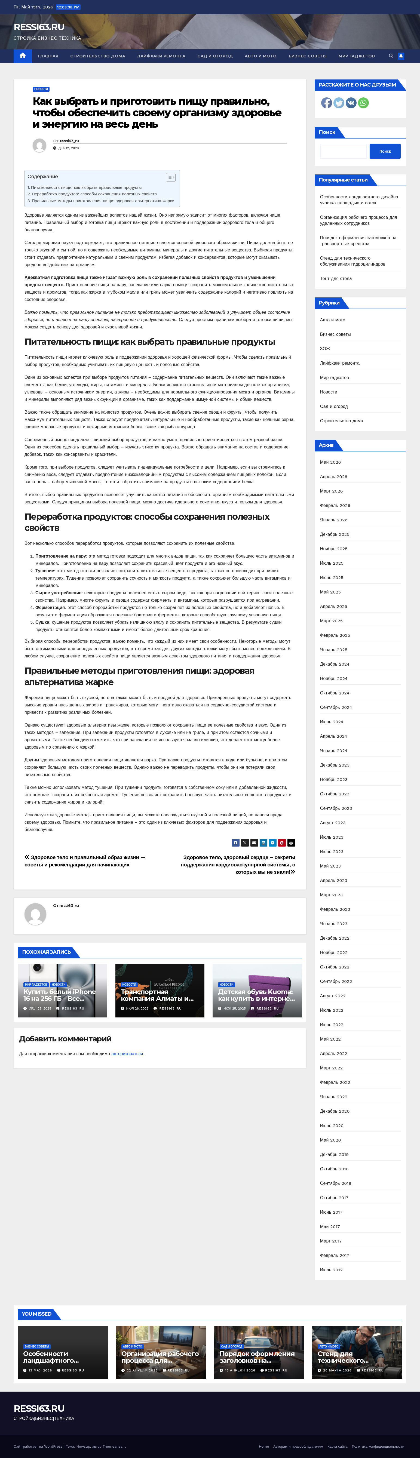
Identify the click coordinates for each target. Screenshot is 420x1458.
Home (264, 1446)
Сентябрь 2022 (336, 981)
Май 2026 (330, 462)
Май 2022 (330, 1039)
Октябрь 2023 (335, 793)
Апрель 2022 (333, 1053)
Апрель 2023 (333, 880)
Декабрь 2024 (335, 664)
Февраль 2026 (335, 505)
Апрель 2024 (333, 736)
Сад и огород (215, 56)
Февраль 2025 (335, 635)
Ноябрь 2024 (334, 678)
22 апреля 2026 (143, 1370)
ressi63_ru (69, 141)
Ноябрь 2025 (334, 548)
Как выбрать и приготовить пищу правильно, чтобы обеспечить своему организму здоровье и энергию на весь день (157, 112)
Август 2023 (333, 822)
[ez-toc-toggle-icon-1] (168, 178)
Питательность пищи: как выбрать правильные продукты (86, 187)
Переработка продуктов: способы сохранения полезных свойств (94, 194)
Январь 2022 (333, 1096)
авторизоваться (127, 1053)
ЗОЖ (325, 348)
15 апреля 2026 (241, 1370)
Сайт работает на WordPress (39, 1446)
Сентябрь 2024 (336, 707)
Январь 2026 (334, 519)
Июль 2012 (331, 1269)
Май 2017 (330, 1226)
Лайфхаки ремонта (161, 56)
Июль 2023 (332, 837)
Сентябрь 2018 (335, 1183)
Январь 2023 (333, 923)
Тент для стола (336, 278)
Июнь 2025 (332, 577)
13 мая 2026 (41, 1370)
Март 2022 (331, 1068)
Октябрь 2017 (334, 1197)
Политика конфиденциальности (378, 1446)
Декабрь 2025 (335, 534)
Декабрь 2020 (335, 1111)
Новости (41, 89)
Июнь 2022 (332, 1024)
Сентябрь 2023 (336, 808)
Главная (48, 56)
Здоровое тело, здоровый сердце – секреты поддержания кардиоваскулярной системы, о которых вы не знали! (238, 864)
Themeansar (113, 1446)
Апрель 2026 (333, 476)
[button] (391, 56)
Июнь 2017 (331, 1212)
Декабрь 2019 (334, 1154)
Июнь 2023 (332, 851)
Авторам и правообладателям (298, 1446)
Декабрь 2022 (335, 938)
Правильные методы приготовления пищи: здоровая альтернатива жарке (103, 200)
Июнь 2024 (332, 721)
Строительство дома (97, 56)
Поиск (327, 132)
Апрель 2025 (333, 606)
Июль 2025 (332, 563)
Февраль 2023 (335, 909)
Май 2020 (330, 1140)
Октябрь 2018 (334, 1168)
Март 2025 (331, 620)
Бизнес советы (308, 56)
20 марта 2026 (338, 1370)
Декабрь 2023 (335, 765)
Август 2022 (333, 995)
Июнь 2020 (332, 1125)
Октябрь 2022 (335, 967)
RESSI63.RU (39, 27)
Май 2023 (330, 866)
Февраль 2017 (334, 1255)
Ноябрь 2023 (334, 779)
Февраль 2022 (335, 1082)
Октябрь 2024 (335, 693)
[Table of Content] (171, 177)
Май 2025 (330, 592)
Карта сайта (337, 1446)
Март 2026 (331, 491)
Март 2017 (331, 1241)
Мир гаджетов (357, 56)
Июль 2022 (332, 1010)
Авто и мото (261, 56)
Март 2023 (331, 894)
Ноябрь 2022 (334, 952)
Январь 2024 (333, 750)
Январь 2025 (333, 649)
